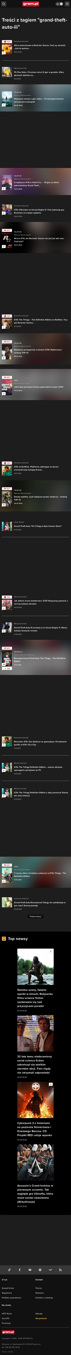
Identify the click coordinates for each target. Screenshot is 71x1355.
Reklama (40, 1292)
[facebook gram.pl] (20, 1270)
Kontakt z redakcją (44, 1297)
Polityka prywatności (11, 1297)
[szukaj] (3, 3)
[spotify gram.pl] (41, 1270)
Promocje (6, 1323)
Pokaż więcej (35, 916)
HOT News (7, 1313)
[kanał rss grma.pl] (61, 1270)
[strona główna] (30, 3)
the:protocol (41, 1318)
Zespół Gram (8, 1288)
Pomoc (39, 1288)
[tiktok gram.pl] (10, 1270)
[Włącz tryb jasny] (59, 4)
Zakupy (39, 1313)
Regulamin (7, 1292)
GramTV (5, 1318)
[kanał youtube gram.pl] (30, 1270)
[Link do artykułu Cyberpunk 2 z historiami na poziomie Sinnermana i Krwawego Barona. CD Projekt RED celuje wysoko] (35, 1111)
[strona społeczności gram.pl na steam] (51, 1270)
